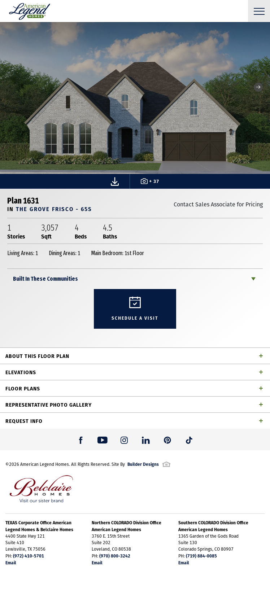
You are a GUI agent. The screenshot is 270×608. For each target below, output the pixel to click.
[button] (258, 87)
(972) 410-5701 (28, 555)
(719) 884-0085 (201, 555)
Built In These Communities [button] (45, 278)
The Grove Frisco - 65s (54, 209)
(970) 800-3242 (114, 555)
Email (10, 562)
